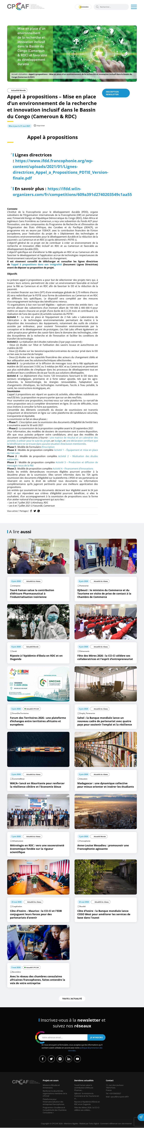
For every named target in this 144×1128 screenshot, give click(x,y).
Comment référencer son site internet (116, 1123)
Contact (109, 1080)
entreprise (16, 586)
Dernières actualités (84, 1080)
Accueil (14, 74)
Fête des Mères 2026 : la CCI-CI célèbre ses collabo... (86, 1108)
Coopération (17, 906)
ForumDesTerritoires (20, 713)
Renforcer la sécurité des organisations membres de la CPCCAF (55, 1093)
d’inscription (48, 446)
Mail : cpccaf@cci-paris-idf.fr (117, 1097)
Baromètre (16, 972)
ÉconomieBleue (18, 779)
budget (58, 440)
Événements (84, 651)
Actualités (23, 74)
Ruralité (83, 906)
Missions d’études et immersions (51, 1086)
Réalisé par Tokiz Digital (89, 1123)
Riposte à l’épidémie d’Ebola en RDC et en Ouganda (87, 1103)
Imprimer (39, 125)
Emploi (82, 713)
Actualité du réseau (33, 581)
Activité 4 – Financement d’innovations (73, 468)
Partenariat (84, 586)
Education (83, 779)
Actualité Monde (17, 90)
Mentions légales (71, 1123)
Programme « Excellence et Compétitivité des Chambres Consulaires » (55, 1110)
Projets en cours (50, 1080)
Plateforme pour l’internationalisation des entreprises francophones (53, 1102)
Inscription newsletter (112, 93)
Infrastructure (17, 841)
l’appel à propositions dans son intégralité (36, 264)
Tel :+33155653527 (113, 1093)
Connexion (82, 7)
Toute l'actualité (72, 998)
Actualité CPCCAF (32, 709)
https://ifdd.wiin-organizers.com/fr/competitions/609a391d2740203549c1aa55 (76, 191)
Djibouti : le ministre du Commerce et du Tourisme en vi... (86, 1096)
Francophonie (85, 841)
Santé (14, 651)
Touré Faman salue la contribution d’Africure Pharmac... (83, 1088)
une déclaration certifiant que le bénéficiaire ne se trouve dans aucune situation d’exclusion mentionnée (52, 442)
